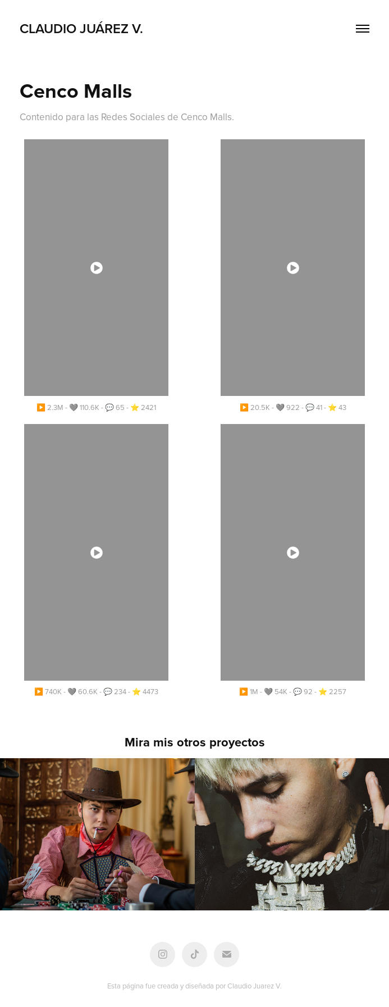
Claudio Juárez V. (81, 28)
